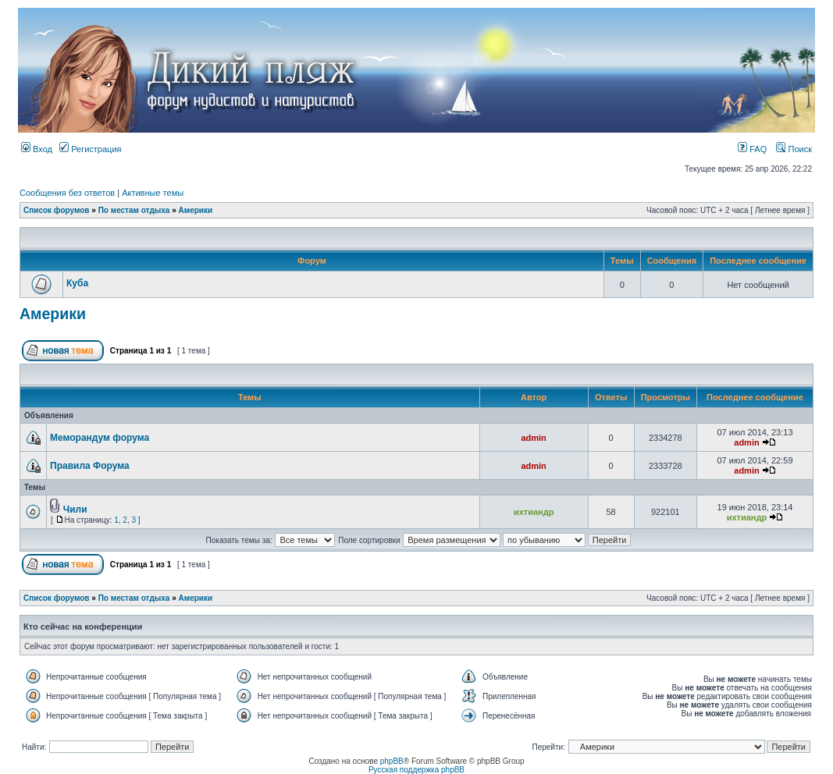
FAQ (752, 149)
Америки (196, 210)
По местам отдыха (134, 210)
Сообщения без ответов (67, 192)
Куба (77, 283)
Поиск (794, 149)
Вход (36, 149)
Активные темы (152, 192)
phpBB (392, 761)
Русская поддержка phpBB (416, 769)
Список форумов (56, 210)
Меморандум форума (99, 437)
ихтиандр (534, 512)
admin (533, 437)
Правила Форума (90, 465)
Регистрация (90, 149)
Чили (75, 509)
